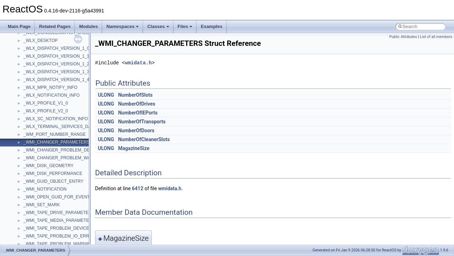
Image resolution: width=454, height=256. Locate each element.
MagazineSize (133, 148)
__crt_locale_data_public (47, 138)
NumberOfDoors (136, 130)
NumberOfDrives (136, 104)
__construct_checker (43, 36)
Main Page (19, 26)
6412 (137, 188)
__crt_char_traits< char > (47, 68)
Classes (158, 26)
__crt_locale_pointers (43, 146)
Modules (88, 26)
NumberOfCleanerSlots (144, 139)
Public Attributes (403, 36)
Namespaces (122, 26)
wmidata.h (138, 62)
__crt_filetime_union (42, 91)
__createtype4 (36, 52)
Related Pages (55, 26)
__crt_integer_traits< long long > (53, 115)
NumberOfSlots (135, 95)
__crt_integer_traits (41, 99)
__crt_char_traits (39, 60)
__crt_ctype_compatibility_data (52, 83)
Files (185, 26)
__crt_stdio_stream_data (46, 232)
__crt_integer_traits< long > (49, 107)
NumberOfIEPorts (137, 113)
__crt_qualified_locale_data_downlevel (59, 201)
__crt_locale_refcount (43, 154)
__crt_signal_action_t (43, 216)
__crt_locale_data (40, 130)
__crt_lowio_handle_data (47, 177)
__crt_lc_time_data (41, 123)
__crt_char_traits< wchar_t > (50, 76)
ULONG (106, 95)
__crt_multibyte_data (43, 185)
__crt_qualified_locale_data (49, 193)
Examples (211, 26)
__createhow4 (36, 44)
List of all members (436, 36)
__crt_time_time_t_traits (46, 240)
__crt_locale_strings (42, 169)
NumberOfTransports (142, 121)
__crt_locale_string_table (47, 162)
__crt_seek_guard (40, 209)
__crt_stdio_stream (41, 224)
